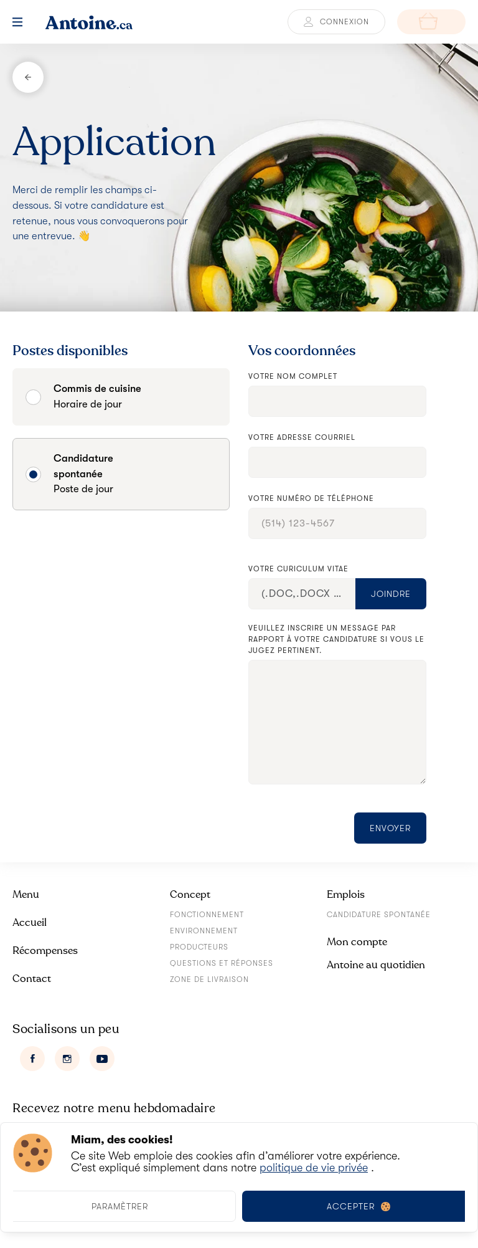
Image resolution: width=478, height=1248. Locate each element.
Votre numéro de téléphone (311, 498)
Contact (31, 978)
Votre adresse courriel (301, 437)
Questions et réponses (221, 963)
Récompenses (45, 950)
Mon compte (357, 941)
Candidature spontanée (379, 914)
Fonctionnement (207, 914)
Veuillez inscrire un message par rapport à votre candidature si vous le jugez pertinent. (336, 639)
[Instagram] (67, 1058)
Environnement (204, 930)
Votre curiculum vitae (298, 568)
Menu (25, 894)
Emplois (346, 894)
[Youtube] (102, 1058)
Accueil (29, 922)
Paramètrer (119, 1206)
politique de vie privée (314, 1167)
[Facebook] (32, 1058)
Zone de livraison (209, 979)
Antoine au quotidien (376, 964)
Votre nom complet (292, 376)
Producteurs (199, 947)
